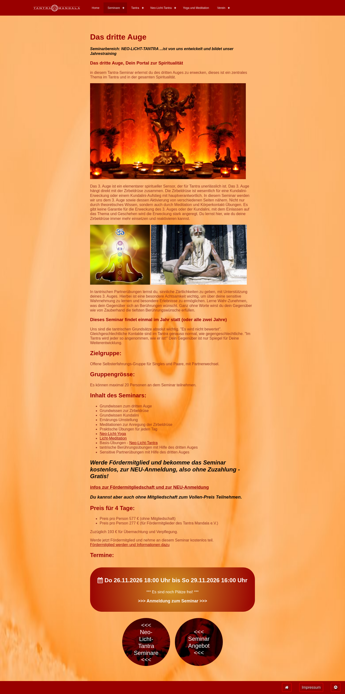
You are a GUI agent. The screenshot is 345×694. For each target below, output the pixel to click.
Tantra (135, 8)
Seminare (114, 8)
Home (95, 8)
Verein (221, 8)
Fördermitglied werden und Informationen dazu (130, 545)
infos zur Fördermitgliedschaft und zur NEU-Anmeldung (149, 487)
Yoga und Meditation (196, 8)
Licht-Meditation (113, 438)
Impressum (311, 687)
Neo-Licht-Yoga (113, 434)
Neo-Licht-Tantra (161, 8)
